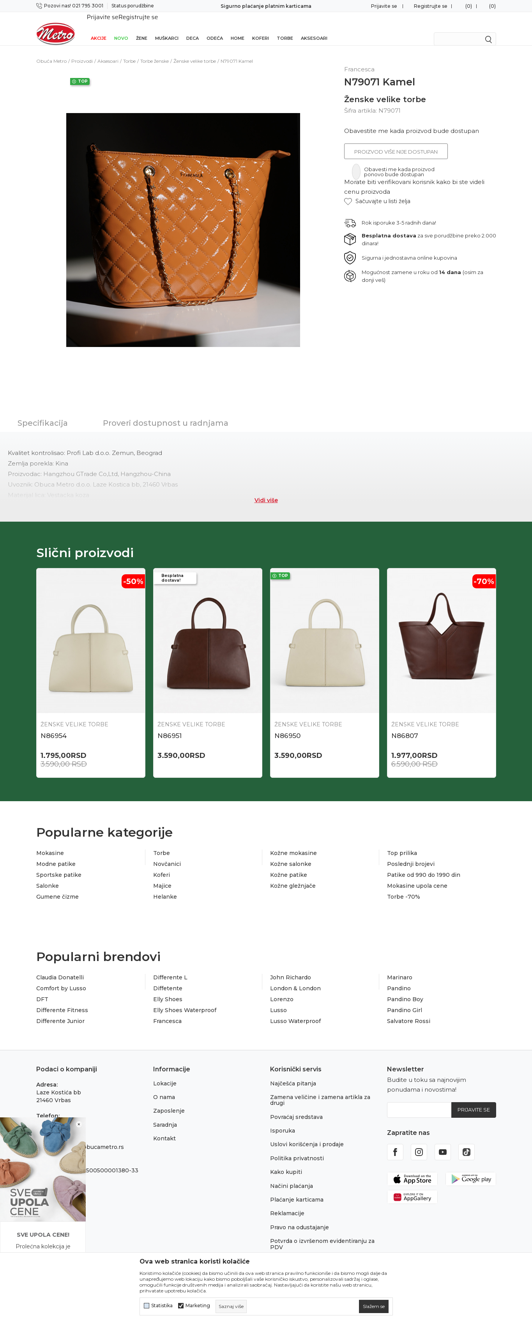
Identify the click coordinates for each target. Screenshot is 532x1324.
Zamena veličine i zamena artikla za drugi (320, 1089)
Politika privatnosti (297, 1148)
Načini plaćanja (291, 1175)
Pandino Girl (404, 1000)
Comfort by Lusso (61, 978)
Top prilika (402, 842)
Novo (121, 28)
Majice (162, 875)
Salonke (47, 875)
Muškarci (167, 28)
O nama (164, 1086)
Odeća (215, 28)
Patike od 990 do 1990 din (423, 864)
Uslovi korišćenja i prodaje (307, 1134)
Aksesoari (314, 28)
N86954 (54, 725)
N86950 (287, 725)
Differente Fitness (62, 1000)
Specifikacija (43, 413)
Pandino (399, 978)
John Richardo (290, 967)
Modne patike (56, 853)
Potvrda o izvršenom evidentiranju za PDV (322, 1233)
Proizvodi (82, 51)
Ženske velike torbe (194, 51)
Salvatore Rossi (408, 1010)
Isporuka (282, 1120)
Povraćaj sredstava (296, 1106)
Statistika (162, 1305)
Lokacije (165, 1073)
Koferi (260, 28)
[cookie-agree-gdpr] (374, 1306)
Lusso (278, 1000)
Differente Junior (60, 1010)
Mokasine (50, 842)
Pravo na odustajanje (299, 1217)
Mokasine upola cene (417, 875)
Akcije (98, 28)
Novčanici (167, 853)
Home (237, 28)
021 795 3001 (54, 1113)
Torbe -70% (403, 886)
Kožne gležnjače (293, 875)
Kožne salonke (290, 853)
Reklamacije (287, 1203)
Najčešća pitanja (293, 1073)
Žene (141, 28)
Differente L (170, 967)
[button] (377, 191)
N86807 (404, 725)
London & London (295, 978)
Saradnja (165, 1114)
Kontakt (164, 1128)
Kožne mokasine (293, 842)
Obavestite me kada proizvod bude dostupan (411, 120)
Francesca (167, 1010)
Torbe (285, 28)
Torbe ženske (154, 51)
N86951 (169, 725)
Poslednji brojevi (411, 853)
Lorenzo (281, 989)
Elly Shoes (167, 989)
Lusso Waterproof (295, 1010)
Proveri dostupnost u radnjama (165, 413)
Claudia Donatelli (60, 967)
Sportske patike (58, 864)
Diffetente (167, 978)
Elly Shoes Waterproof (184, 1000)
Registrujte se (430, 6)
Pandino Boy (405, 989)
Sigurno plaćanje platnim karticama (266, 6)
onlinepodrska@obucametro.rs (80, 1136)
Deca (192, 28)
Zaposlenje (169, 1100)
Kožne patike (288, 864)
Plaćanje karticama (296, 1189)
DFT (42, 989)
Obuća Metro (51, 51)
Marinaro (399, 967)
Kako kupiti (286, 1161)
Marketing (198, 1305)
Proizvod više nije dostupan (396, 141)
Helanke (165, 886)
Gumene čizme (57, 886)
